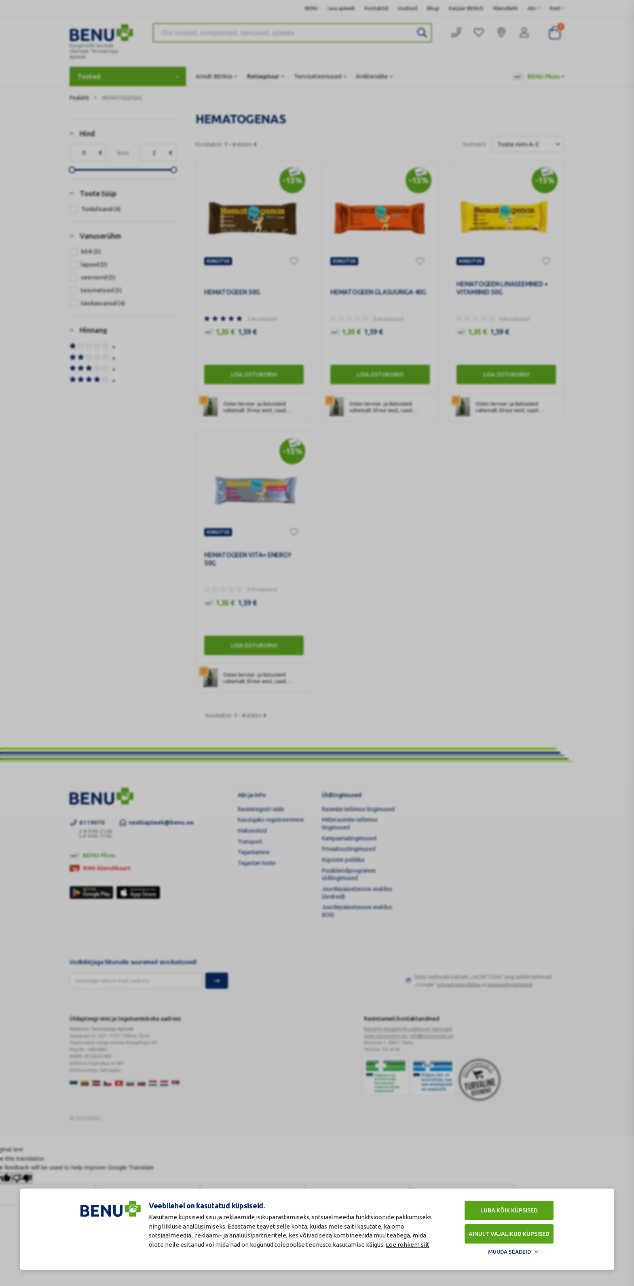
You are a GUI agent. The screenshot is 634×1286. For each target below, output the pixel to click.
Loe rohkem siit (407, 1244)
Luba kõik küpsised (509, 1210)
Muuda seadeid (509, 1251)
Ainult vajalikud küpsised (509, 1234)
